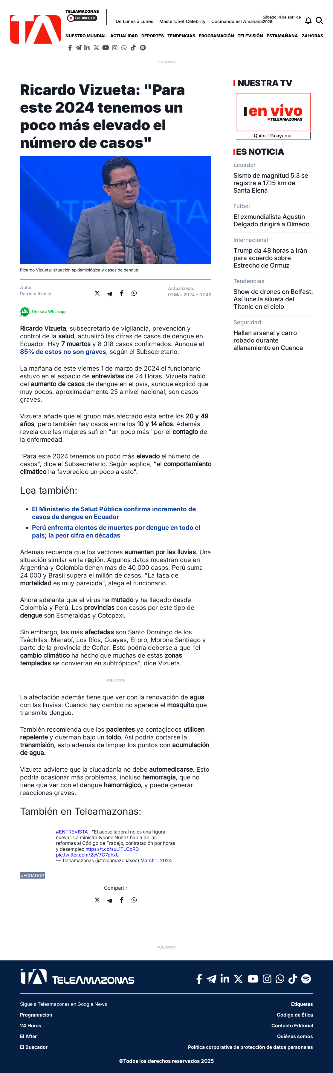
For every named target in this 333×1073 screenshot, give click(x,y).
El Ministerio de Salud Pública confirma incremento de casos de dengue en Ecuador (114, 513)
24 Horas (312, 35)
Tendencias (181, 35)
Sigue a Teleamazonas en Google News (63, 1004)
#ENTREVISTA (72, 832)
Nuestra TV (264, 83)
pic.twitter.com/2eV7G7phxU (88, 855)
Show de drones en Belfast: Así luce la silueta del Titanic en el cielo (273, 299)
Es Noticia (260, 152)
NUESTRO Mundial (86, 35)
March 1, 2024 (156, 860)
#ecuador (32, 875)
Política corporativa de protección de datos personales (250, 1047)
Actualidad (124, 35)
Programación (216, 35)
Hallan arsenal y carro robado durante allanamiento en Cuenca (268, 340)
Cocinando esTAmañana (237, 21)
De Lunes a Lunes (134, 21)
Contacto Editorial (292, 1026)
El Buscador (34, 1047)
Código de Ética (295, 1015)
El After (28, 1036)
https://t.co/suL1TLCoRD (112, 849)
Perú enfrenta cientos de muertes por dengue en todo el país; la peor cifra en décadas (116, 531)
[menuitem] (86, 35)
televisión (250, 35)
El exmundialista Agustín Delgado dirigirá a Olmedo (271, 220)
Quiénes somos (295, 1036)
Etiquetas (302, 1004)
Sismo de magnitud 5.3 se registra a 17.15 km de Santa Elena (270, 183)
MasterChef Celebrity (182, 21)
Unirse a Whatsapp (45, 312)
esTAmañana (282, 35)
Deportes (152, 35)
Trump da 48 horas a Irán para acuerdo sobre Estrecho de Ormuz (270, 258)
